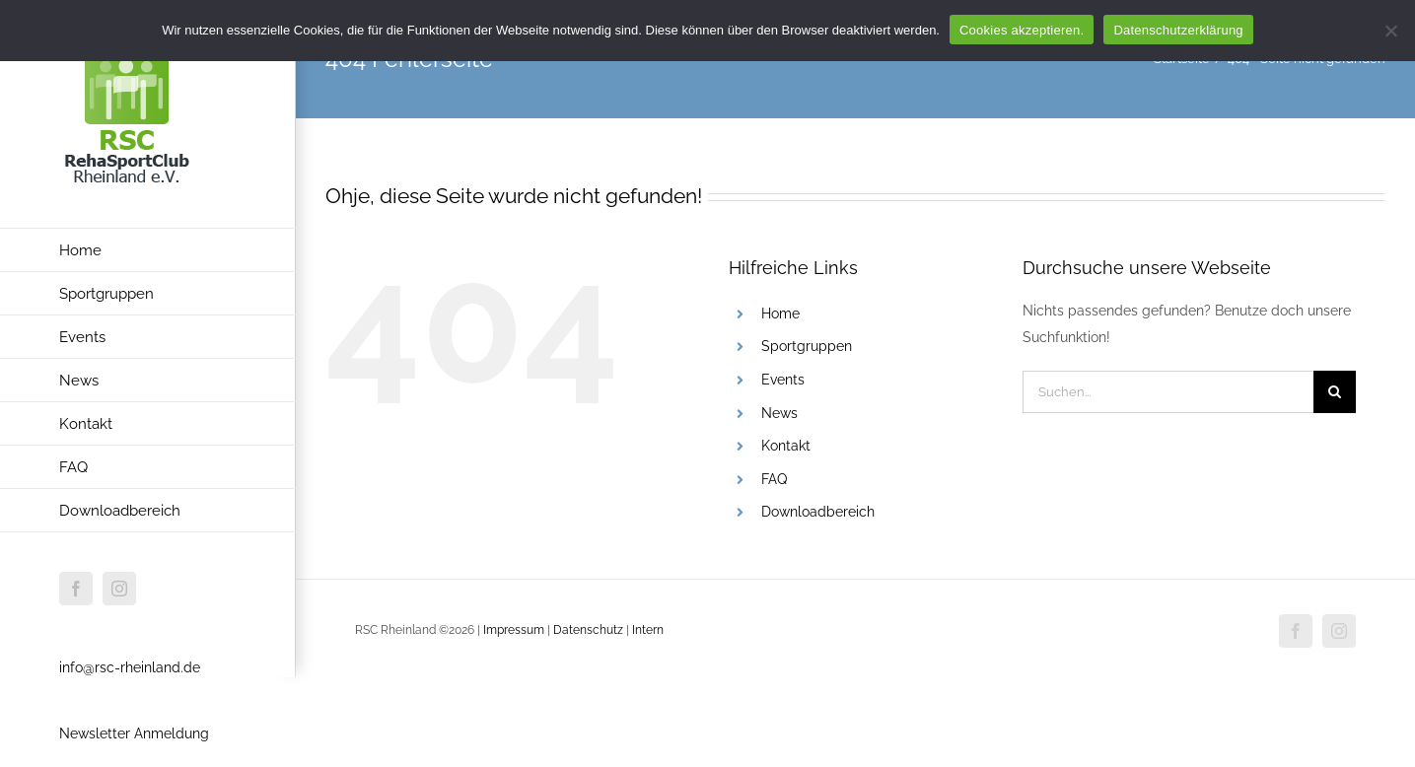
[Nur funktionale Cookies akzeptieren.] (1390, 30)
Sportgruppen (806, 346)
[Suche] (1334, 392)
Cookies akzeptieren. (1021, 30)
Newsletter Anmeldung (134, 733)
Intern (648, 630)
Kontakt (786, 445)
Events (783, 379)
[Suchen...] (1168, 392)
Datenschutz (588, 630)
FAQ (774, 479)
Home (780, 313)
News (779, 413)
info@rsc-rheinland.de (129, 667)
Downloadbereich (818, 512)
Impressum (515, 630)
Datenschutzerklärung (1177, 30)
